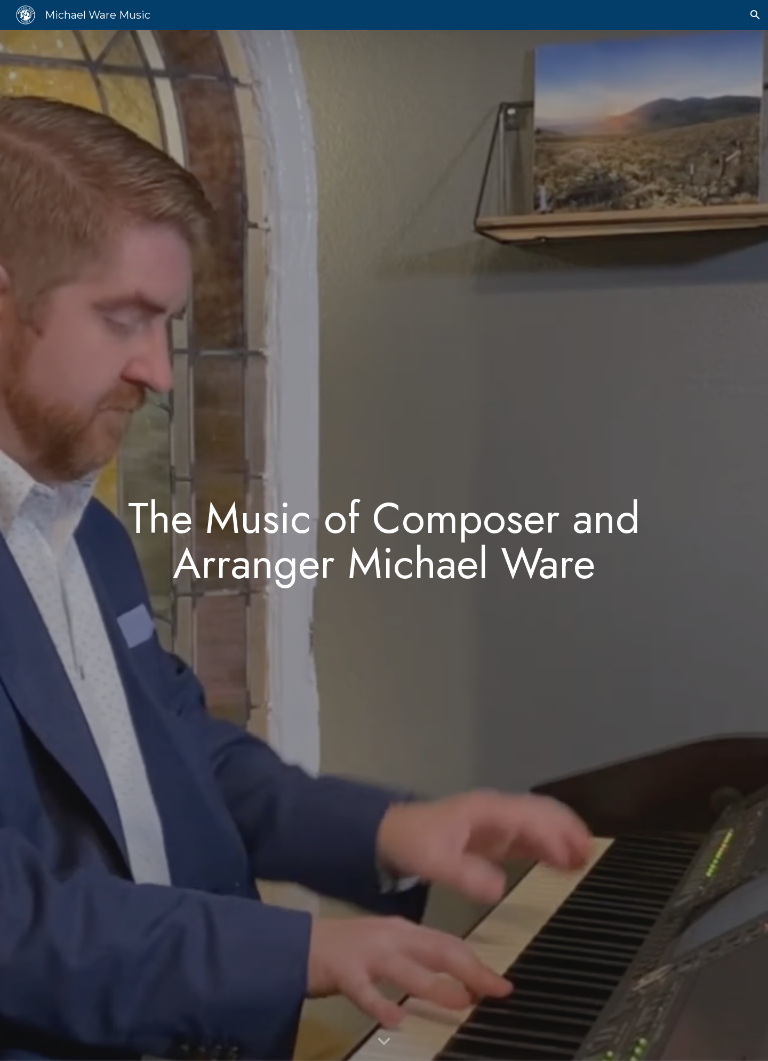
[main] (384, 545)
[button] (755, 15)
